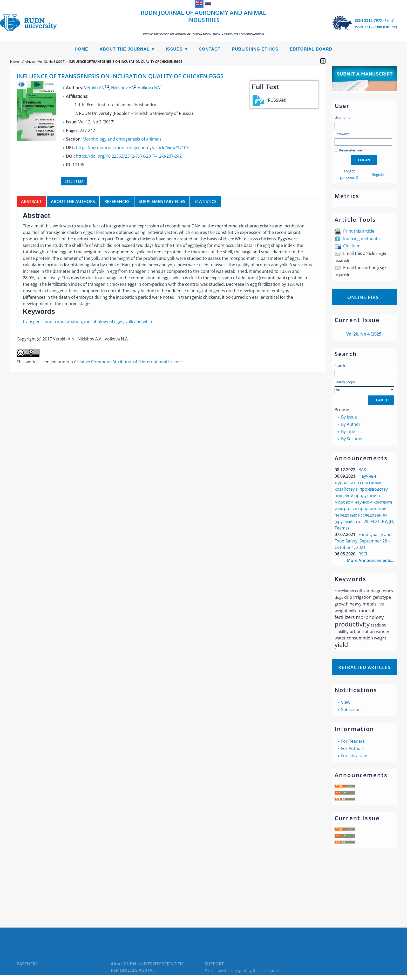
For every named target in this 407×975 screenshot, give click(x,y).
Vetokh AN (94, 87)
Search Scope (364, 386)
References (117, 201)
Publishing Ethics (255, 49)
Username (342, 117)
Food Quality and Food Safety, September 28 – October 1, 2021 (363, 541)
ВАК (362, 469)
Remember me (350, 150)
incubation (71, 321)
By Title (348, 431)
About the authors (73, 201)
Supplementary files (162, 201)
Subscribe (351, 709)
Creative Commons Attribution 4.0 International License (128, 362)
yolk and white (139, 321)
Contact (210, 49)
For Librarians (354, 755)
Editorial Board (311, 49)
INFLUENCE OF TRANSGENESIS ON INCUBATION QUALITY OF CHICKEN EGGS (125, 61)
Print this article (358, 231)
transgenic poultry (41, 321)
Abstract (31, 201)
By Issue (349, 417)
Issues (174, 49)
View (345, 702)
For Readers (353, 741)
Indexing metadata (361, 238)
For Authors (352, 748)
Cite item (352, 246)
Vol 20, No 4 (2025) (364, 334)
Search (340, 365)
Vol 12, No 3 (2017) (51, 61)
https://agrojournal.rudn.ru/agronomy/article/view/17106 (132, 147)
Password (342, 133)
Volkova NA (149, 87)
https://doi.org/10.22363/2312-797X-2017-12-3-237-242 (129, 156)
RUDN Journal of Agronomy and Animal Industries (203, 22)
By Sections (352, 439)
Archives (28, 61)
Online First (364, 297)
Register (379, 174)
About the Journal (125, 49)
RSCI (362, 554)
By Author (351, 424)
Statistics (205, 201)
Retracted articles (364, 667)
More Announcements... (370, 560)
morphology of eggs (103, 321)
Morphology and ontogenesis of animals (122, 139)
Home (81, 49)
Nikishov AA (122, 87)
